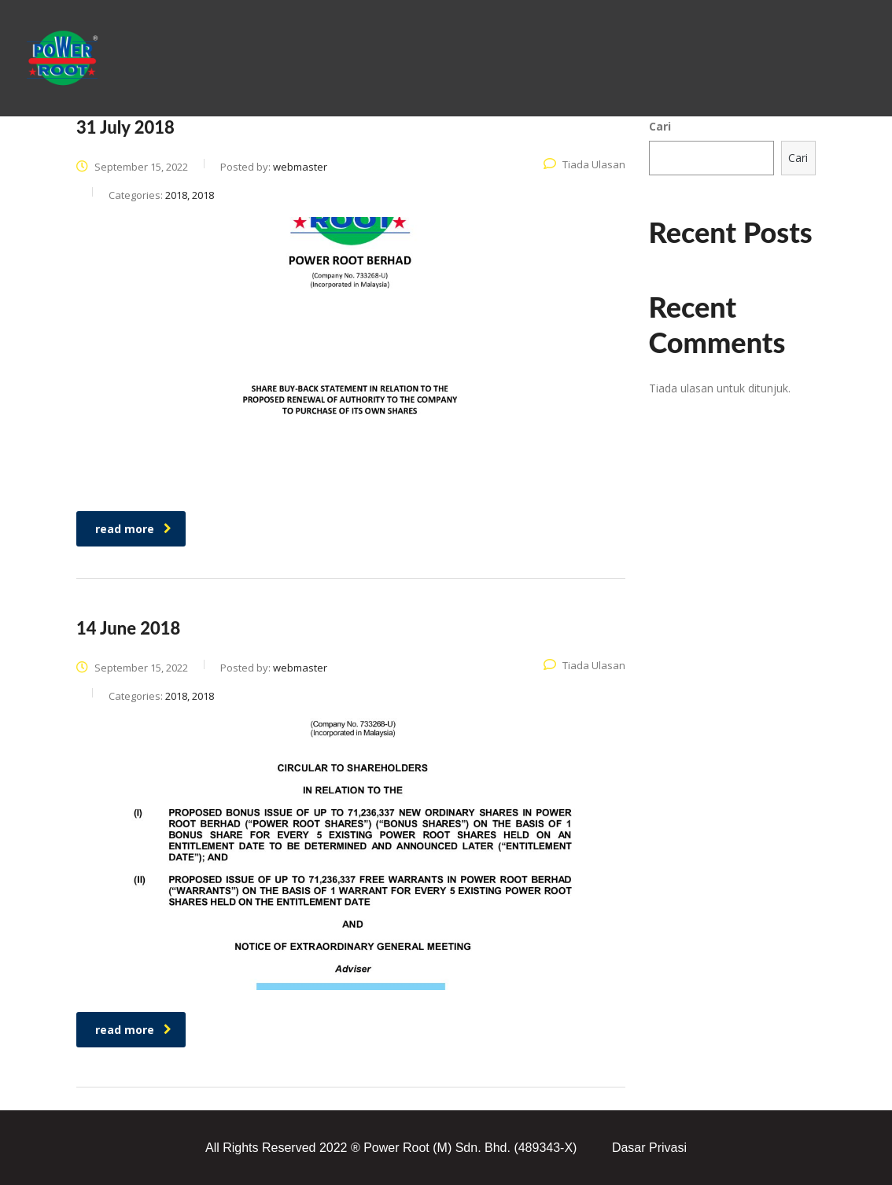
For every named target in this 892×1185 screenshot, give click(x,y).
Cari (660, 126)
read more (133, 528)
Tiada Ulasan (584, 164)
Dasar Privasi (649, 1147)
